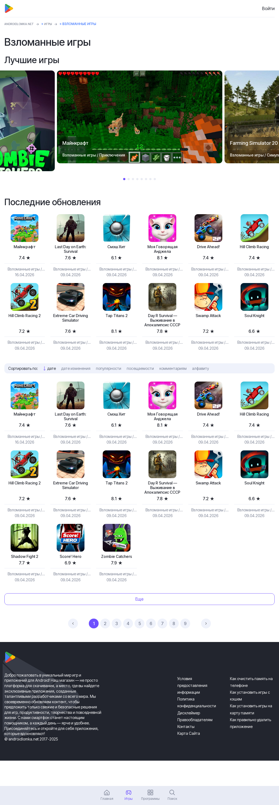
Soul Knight (254, 318)
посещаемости (140, 380)
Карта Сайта (188, 758)
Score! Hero (70, 581)
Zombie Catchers (116, 581)
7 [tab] (150, 179)
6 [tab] (146, 179)
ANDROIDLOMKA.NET (22, 24)
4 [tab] (137, 179)
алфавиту (200, 380)
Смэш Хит (116, 247)
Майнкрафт (24, 247)
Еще (139, 624)
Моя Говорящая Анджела (162, 250)
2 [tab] (129, 179)
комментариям (173, 380)
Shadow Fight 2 (24, 581)
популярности (108, 380)
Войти (268, 8)
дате (51, 380)
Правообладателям (195, 745)
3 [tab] (133, 179)
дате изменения (75, 380)
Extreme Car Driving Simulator (70, 321)
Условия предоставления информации (192, 711)
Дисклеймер (188, 738)
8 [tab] (155, 179)
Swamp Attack (208, 318)
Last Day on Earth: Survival (70, 250)
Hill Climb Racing (254, 247)
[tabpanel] (139, 116)
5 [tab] (142, 179)
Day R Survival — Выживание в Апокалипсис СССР (162, 327)
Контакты (186, 751)
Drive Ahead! (208, 247)
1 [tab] (124, 179)
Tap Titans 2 (116, 318)
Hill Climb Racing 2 (24, 321)
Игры (54, 24)
